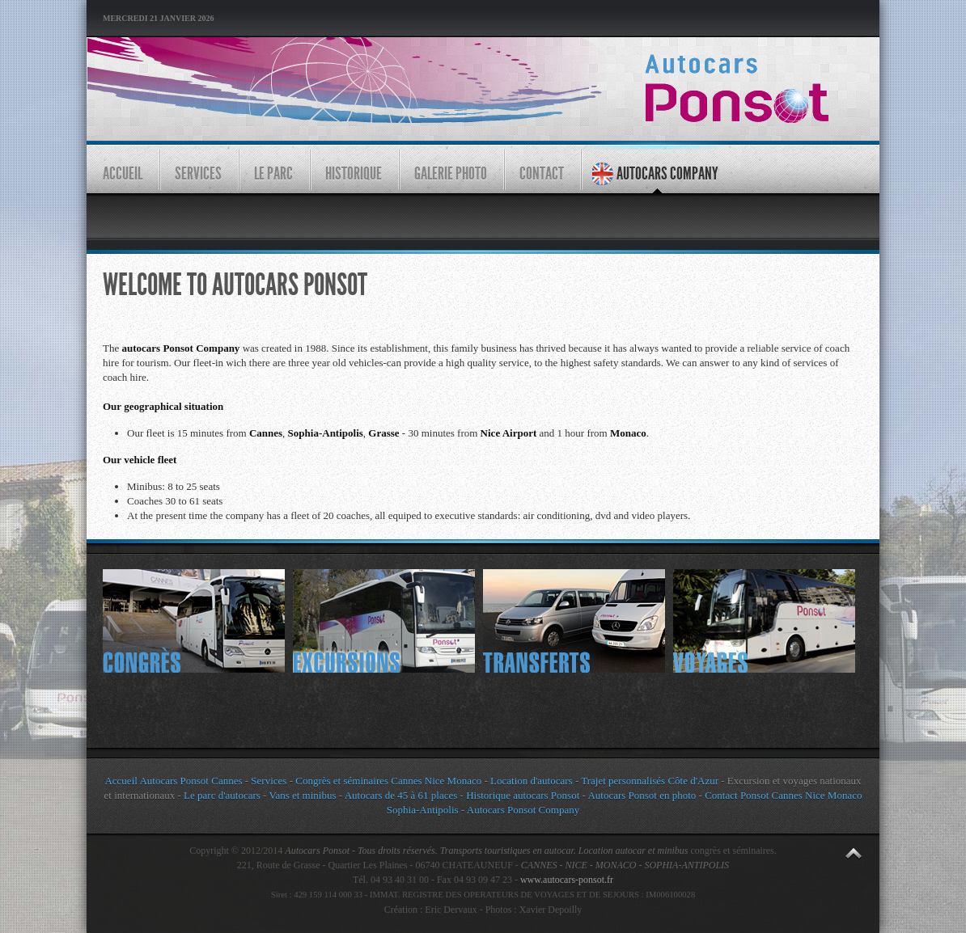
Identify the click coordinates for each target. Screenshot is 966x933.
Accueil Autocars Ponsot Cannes (173, 781)
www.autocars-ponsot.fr (566, 879)
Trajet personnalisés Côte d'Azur (648, 781)
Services (268, 781)
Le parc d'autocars (222, 795)
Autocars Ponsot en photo (641, 795)
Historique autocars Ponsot (522, 795)
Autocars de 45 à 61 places (401, 795)
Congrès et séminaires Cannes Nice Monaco (388, 781)
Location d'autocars (531, 781)
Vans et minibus (302, 795)
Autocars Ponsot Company (523, 810)
